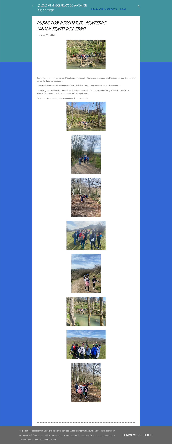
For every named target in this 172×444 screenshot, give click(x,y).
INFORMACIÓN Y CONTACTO (104, 9)
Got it (148, 435)
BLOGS (123, 9)
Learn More (131, 435)
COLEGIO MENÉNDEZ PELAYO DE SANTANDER (62, 5)
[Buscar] (138, 6)
